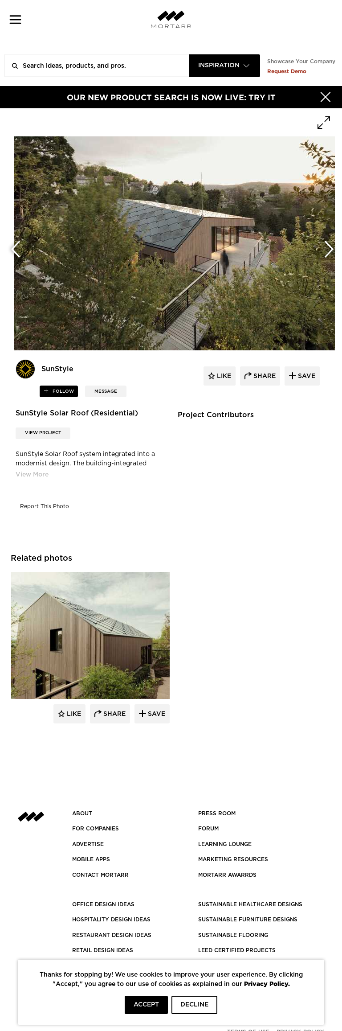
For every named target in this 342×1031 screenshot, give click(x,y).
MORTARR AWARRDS (227, 875)
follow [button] (62, 391)
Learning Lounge (225, 844)
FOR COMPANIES (95, 828)
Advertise (88, 844)
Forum (208, 828)
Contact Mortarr (100, 875)
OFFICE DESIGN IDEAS (103, 904)
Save (155, 714)
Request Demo (286, 71)
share (264, 376)
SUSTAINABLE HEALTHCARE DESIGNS (250, 904)
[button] (15, 19)
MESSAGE (105, 391)
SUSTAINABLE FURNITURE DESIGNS (247, 919)
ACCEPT (146, 1005)
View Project (43, 433)
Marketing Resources (233, 859)
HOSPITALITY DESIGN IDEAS (111, 919)
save (305, 376)
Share (114, 714)
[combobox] (224, 65)
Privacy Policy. (267, 983)
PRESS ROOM (217, 813)
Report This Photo (44, 506)
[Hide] (325, 97)
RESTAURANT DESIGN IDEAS (111, 935)
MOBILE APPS (91, 859)
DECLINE (194, 1005)
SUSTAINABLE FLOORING (233, 935)
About (82, 813)
